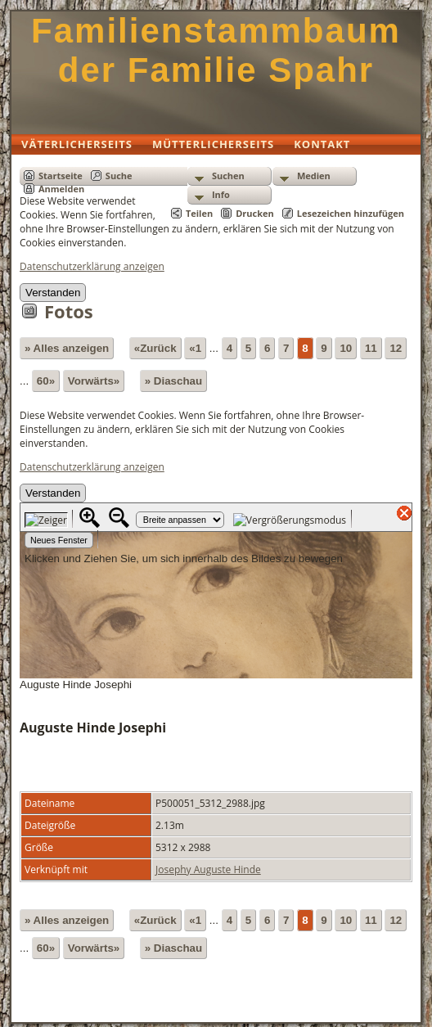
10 (346, 348)
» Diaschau (173, 381)
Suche (119, 175)
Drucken (255, 213)
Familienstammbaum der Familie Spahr (216, 50)
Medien (314, 175)
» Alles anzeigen (67, 348)
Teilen (199, 213)
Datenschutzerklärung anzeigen (92, 266)
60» (46, 381)
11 (371, 348)
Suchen (228, 175)
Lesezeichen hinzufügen (350, 213)
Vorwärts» (93, 381)
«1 (195, 348)
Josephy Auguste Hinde (208, 869)
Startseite (60, 175)
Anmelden (61, 188)
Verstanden (52, 292)
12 (395, 348)
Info (221, 194)
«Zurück (155, 348)
